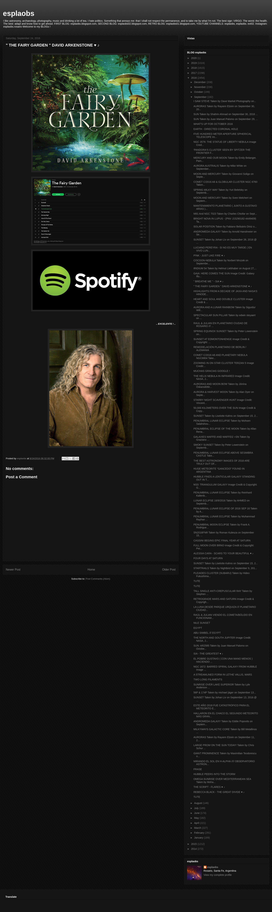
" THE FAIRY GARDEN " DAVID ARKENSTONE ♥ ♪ (222, 286)
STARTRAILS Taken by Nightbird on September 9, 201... (225, 568)
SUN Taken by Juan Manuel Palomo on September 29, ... (225, 119)
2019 (194, 63)
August (198, 803)
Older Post (169, 569)
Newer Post (13, 569)
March (198, 827)
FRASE (197, 769)
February (199, 832)
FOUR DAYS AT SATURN (208, 558)
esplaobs (18, 13)
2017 (194, 72)
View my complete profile (218, 874)
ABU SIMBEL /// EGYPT (207, 632)
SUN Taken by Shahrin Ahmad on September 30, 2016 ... (225, 114)
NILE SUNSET (201, 622)
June (197, 813)
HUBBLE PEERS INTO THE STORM (214, 774)
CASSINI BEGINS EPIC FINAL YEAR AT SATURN (221, 540)
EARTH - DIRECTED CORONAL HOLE (215, 129)
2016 (194, 77)
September (200, 97)
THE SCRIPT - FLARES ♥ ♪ (209, 787)
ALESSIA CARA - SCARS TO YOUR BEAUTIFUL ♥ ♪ (223, 553)
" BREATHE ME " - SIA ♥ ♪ (208, 281)
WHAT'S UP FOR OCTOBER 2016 (213, 124)
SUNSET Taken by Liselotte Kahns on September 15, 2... (225, 415)
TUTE (196, 581)
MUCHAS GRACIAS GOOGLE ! (211, 371)
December (200, 82)
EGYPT (197, 627)
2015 (194, 844)
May (196, 817)
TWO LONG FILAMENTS (207, 679)
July (196, 808)
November (200, 87)
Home (91, 569)
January (199, 837)
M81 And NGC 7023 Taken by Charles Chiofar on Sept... (225, 213)
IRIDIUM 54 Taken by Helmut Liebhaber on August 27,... (225, 268)
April (197, 823)
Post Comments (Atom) (98, 578)
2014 (194, 848)
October (199, 91)
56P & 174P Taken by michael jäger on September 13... (224, 692)
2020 (194, 58)
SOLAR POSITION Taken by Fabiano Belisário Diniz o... (225, 226)
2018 (194, 67)
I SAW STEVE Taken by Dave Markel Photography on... (224, 101)
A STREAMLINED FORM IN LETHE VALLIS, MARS (222, 674)
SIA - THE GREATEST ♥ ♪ (208, 653)
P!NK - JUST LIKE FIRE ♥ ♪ (209, 255)
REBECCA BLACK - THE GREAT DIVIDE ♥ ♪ (218, 792)
